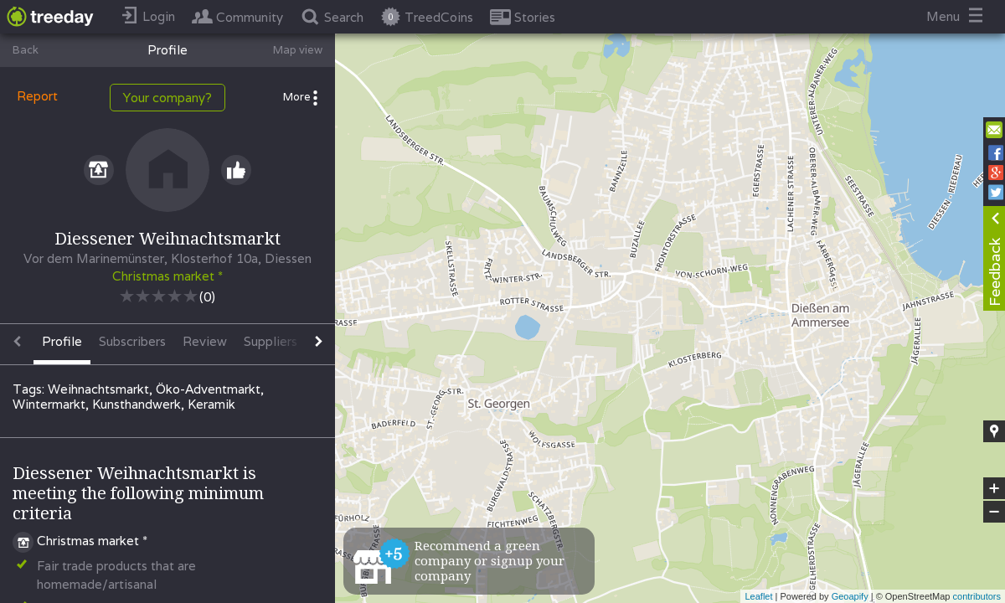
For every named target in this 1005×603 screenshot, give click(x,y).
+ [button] (994, 488)
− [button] (994, 512)
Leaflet (758, 596)
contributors (977, 596)
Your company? (167, 98)
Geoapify (850, 596)
